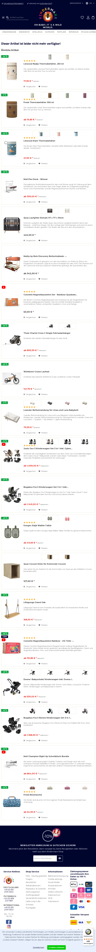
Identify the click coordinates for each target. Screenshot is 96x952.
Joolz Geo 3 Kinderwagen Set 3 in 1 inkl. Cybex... (48, 448)
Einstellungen (38, 947)
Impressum (53, 901)
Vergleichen (30, 87)
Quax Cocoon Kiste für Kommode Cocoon (45, 564)
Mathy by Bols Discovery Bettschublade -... (45, 256)
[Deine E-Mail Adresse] (48, 858)
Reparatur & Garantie (36, 889)
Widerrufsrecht (55, 892)
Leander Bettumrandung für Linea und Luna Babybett (51, 410)
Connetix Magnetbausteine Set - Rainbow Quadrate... (50, 295)
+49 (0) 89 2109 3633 (8, 891)
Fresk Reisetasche (33, 795)
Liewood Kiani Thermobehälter (39, 141)
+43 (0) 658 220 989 (9, 899)
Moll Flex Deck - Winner (36, 179)
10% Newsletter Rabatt (13, 3)
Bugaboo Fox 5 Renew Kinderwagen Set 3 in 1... (47, 718)
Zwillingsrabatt (33, 895)
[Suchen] (8, 17)
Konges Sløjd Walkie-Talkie (37, 525)
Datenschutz (54, 895)
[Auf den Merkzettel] (43, 86)
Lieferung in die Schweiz (33, 903)
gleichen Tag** (46, 3)
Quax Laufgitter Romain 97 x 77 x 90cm (44, 218)
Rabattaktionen (33, 885)
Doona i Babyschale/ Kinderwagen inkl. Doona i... (48, 679)
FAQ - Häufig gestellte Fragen (36, 877)
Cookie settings (55, 879)
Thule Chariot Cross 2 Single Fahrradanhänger (47, 333)
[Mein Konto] (88, 17)
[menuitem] (3, 17)
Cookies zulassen (56, 947)
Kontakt (52, 889)
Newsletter (31, 882)
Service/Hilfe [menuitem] (75, 3)
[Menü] (3, 17)
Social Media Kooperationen (55, 884)
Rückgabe (31, 908)
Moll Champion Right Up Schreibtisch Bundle (46, 756)
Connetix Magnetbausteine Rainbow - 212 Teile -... (49, 641)
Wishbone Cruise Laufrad (36, 372)
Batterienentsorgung (58, 876)
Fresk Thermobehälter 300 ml (39, 102)
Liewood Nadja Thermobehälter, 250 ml (44, 64)
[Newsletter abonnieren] (60, 858)
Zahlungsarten (33, 892)
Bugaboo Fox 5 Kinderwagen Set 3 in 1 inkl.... (46, 487)
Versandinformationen (36, 898)
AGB (50, 898)
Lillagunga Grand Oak (34, 602)
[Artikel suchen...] (17, 17)
